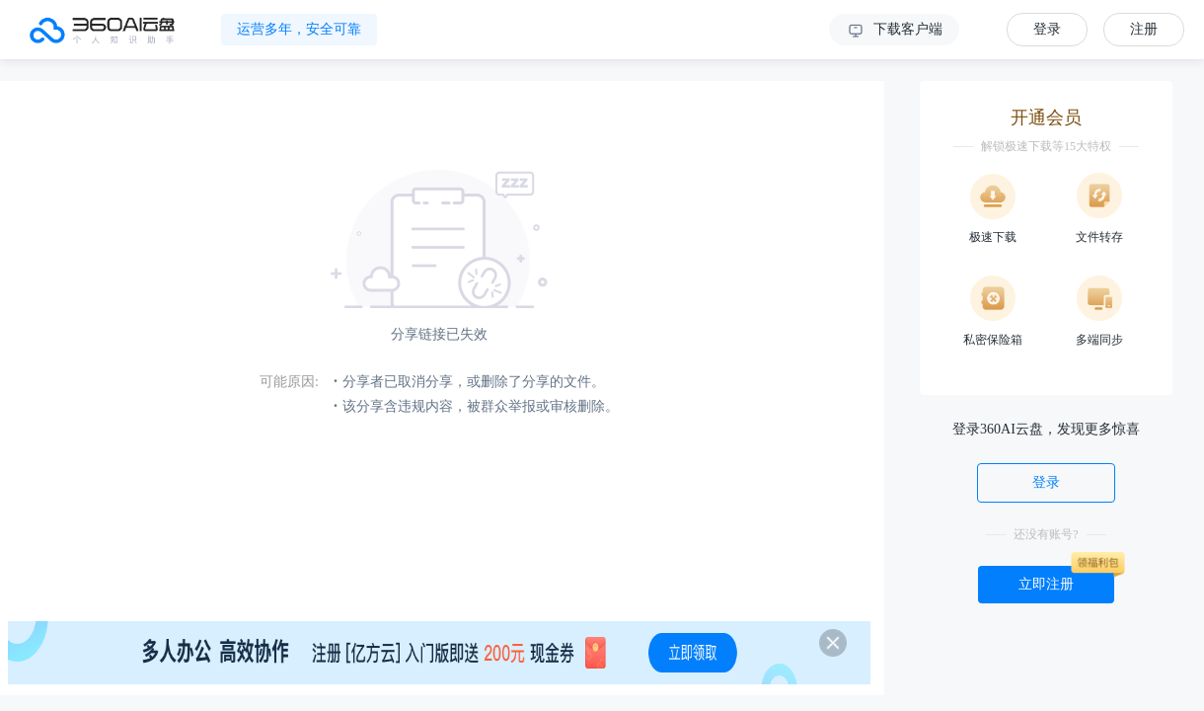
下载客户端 (894, 30)
